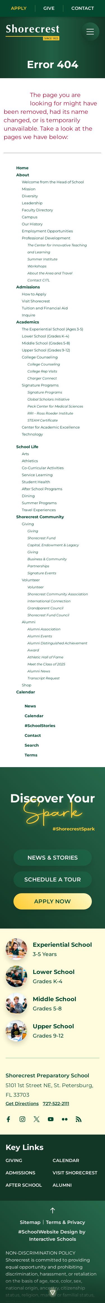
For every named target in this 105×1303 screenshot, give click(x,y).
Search (27, 744)
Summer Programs (39, 503)
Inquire (28, 315)
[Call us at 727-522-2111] (56, 1103)
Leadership (32, 203)
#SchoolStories (35, 725)
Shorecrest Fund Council (48, 615)
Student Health (36, 482)
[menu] (90, 31)
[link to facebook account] (8, 1119)
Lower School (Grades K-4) (45, 336)
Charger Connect (42, 378)
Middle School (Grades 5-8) (46, 343)
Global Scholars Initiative (48, 399)
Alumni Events (39, 636)
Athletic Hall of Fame (45, 657)
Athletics (30, 461)
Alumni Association (43, 629)
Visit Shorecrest (36, 301)
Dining (28, 496)
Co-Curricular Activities (43, 468)
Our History (32, 224)
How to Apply (34, 294)
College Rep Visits (42, 371)
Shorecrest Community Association (57, 594)
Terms (27, 754)
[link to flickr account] (64, 1119)
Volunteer (31, 580)
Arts (25, 454)
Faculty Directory (37, 210)
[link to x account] (36, 1119)
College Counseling (40, 357)
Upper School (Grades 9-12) (46, 350)
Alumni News (38, 671)
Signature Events (41, 573)
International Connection (49, 601)
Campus (29, 217)
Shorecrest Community (40, 516)
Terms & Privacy (65, 1222)
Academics (27, 322)
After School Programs (42, 489)
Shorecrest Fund (41, 538)
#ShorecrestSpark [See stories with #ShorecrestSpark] (74, 829)
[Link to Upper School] (52, 1031)
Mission (29, 189)
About (22, 174)
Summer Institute (42, 259)
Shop (26, 685)
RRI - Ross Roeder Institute (50, 413)
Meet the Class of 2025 (46, 664)
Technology (32, 434)
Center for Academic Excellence (51, 427)
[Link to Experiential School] (52, 949)
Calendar (25, 692)
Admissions (28, 287)
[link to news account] (78, 1119)
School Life (27, 446)
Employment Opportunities (47, 231)
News (26, 705)
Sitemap (30, 1222)
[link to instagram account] (22, 1119)
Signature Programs (40, 385)
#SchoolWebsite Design (48, 1232)
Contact (82, 8)
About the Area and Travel (49, 273)
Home (22, 167)
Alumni (29, 622)
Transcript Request (43, 678)
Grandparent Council (45, 608)
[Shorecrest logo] (32, 39)
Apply (19, 8)
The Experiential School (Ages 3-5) (52, 329)
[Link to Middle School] (52, 1003)
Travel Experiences (39, 510)
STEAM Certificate (42, 420)
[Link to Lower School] (52, 976)
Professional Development (46, 238)
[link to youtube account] (50, 1119)
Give (49, 8)
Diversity (30, 196)
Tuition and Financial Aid (45, 308)
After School (24, 1185)
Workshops (36, 266)
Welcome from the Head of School (53, 182)
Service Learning (37, 475)
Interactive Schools (52, 1239)
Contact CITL (38, 280)
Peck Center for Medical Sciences (55, 406)
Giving (28, 524)
